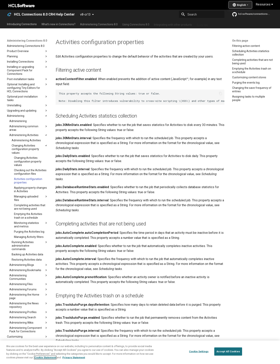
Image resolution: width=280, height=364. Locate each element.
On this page (240, 40)
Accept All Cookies (228, 351)
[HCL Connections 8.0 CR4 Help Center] (9, 14)
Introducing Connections (22, 23)
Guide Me (202, 23)
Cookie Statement (45, 357)
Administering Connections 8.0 (99, 23)
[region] (140, 352)
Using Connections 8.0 (135, 23)
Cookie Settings (198, 351)
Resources (264, 4)
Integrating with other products (173, 23)
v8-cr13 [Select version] (85, 14)
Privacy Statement (73, 357)
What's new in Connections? (58, 23)
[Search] (201, 14)
